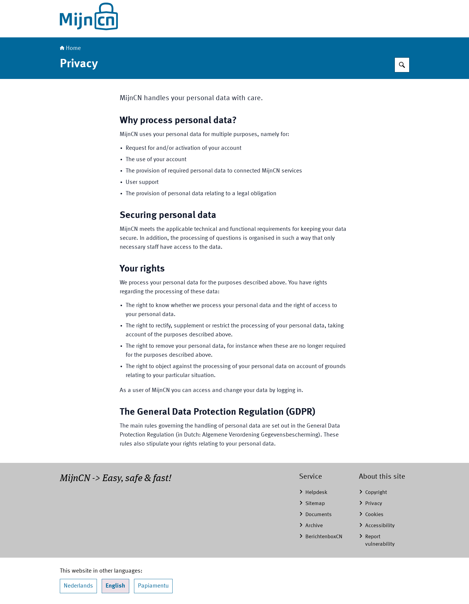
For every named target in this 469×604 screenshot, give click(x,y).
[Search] (402, 65)
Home (70, 48)
